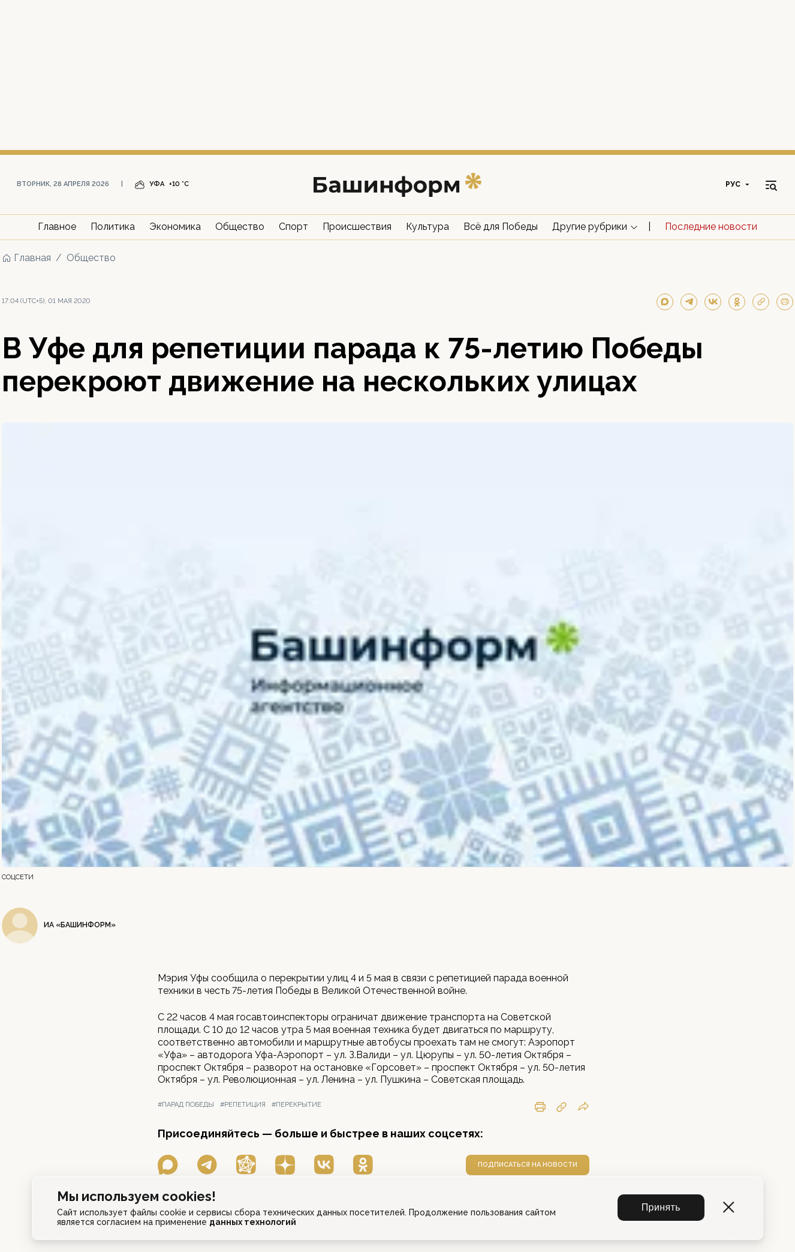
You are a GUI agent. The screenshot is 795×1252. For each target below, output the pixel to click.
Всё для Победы (500, 226)
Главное (57, 226)
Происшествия (357, 226)
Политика (113, 226)
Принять (661, 1207)
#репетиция (243, 1105)
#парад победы (186, 1105)
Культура (427, 226)
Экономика (175, 226)
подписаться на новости (527, 1165)
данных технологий (252, 1222)
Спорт (293, 226)
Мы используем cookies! (136, 1196)
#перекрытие (296, 1105)
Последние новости (711, 226)
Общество (239, 226)
